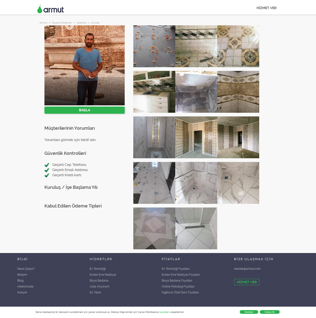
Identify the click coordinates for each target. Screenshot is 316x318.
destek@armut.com (247, 268)
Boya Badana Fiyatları (177, 280)
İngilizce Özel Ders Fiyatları (180, 292)
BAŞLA (84, 110)
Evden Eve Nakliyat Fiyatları (181, 274)
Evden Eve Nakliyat (103, 274)
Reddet (249, 312)
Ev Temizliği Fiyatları (176, 268)
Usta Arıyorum (99, 286)
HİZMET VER (266, 8)
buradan (164, 312)
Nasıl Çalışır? (26, 268)
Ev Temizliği (98, 268)
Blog (20, 280)
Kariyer (22, 292)
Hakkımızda (25, 286)
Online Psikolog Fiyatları (178, 286)
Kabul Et (270, 312)
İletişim (22, 274)
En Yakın (95, 292)
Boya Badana (99, 280)
